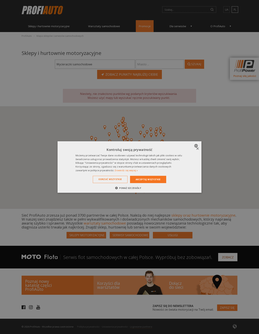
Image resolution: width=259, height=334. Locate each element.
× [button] (197, 148)
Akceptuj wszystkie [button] (148, 179)
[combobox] (196, 145)
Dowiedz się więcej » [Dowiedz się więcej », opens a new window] (126, 170)
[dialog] (129, 167)
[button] (129, 188)
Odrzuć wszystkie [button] (110, 179)
